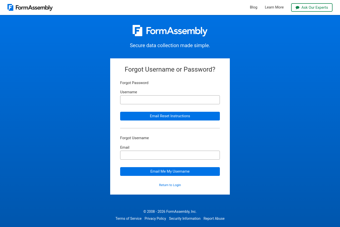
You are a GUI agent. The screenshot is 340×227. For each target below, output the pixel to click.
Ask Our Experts (312, 7)
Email (124, 147)
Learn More (274, 7)
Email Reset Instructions (170, 116)
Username (128, 92)
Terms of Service (128, 219)
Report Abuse (213, 219)
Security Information (184, 219)
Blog (253, 7)
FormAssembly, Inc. (181, 212)
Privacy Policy (155, 219)
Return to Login (170, 185)
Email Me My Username (170, 171)
